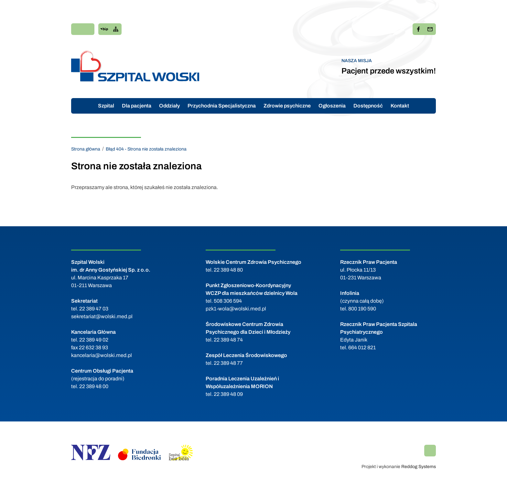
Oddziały (169, 105)
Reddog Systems (418, 466)
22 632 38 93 (93, 347)
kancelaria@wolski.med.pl (101, 355)
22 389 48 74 (228, 339)
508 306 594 (228, 301)
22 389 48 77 (228, 363)
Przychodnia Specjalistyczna (222, 105)
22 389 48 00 (93, 386)
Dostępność (368, 105)
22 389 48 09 (228, 394)
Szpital (106, 105)
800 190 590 (362, 308)
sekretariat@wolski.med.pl (102, 316)
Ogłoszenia (332, 105)
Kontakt (400, 105)
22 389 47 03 (93, 308)
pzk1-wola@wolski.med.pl (236, 308)
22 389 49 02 (93, 339)
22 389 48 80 (228, 270)
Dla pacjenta (136, 105)
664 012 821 (362, 347)
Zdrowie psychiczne (287, 105)
